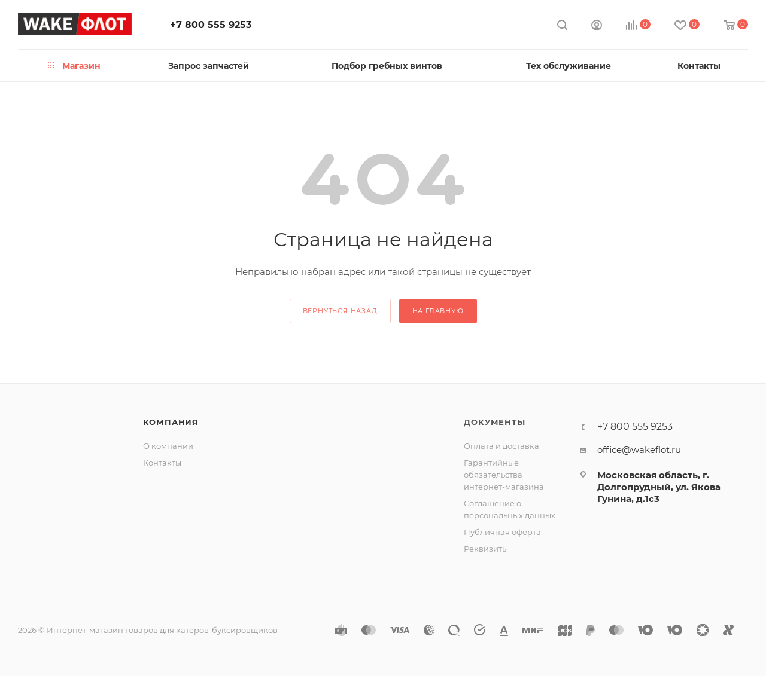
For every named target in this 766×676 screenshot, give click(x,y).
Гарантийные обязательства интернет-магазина (504, 474)
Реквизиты (486, 548)
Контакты (162, 462)
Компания (171, 422)
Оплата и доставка (501, 446)
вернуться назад (340, 311)
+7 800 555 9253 (210, 24)
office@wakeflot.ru (639, 449)
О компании (168, 446)
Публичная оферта (502, 532)
